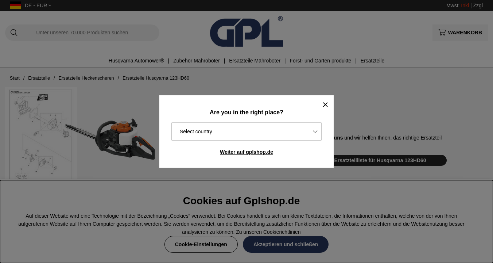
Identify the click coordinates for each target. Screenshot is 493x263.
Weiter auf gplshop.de (246, 152)
